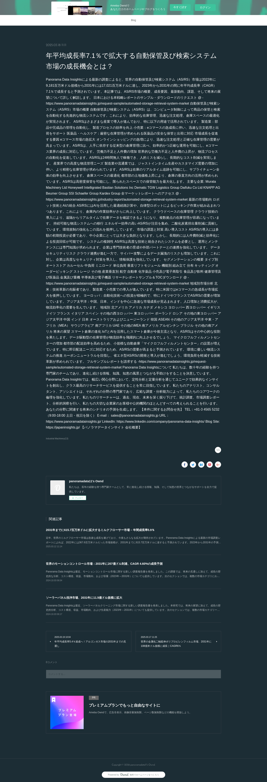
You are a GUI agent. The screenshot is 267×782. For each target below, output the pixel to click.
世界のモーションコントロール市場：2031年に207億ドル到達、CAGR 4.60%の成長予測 (104, 563)
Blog (133, 20)
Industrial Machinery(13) (57, 438)
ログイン (205, 7)
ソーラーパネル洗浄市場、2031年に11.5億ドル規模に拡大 (84, 597)
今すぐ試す (180, 7)
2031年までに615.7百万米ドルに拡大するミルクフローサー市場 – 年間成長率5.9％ (100, 530)
